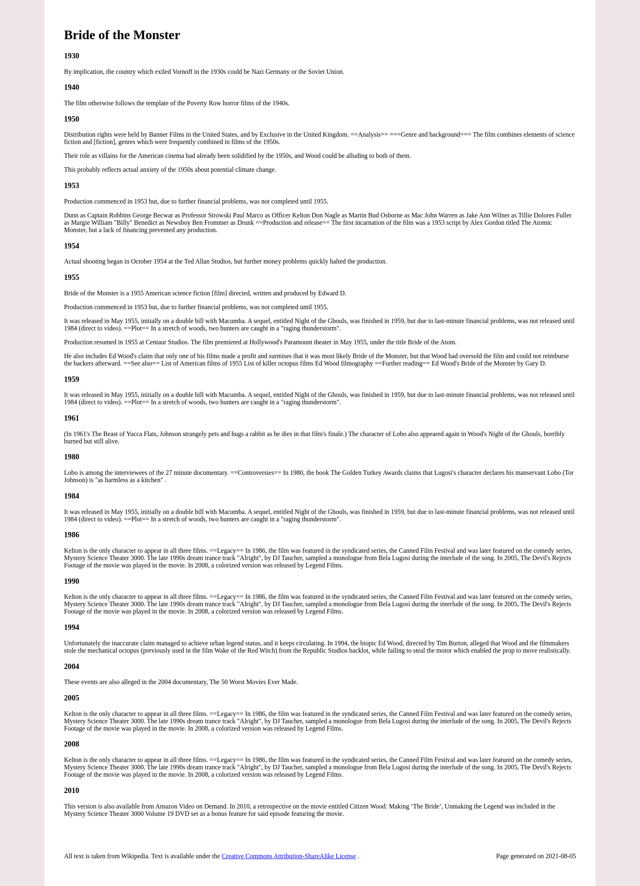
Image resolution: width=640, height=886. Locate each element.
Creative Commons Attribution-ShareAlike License (289, 856)
